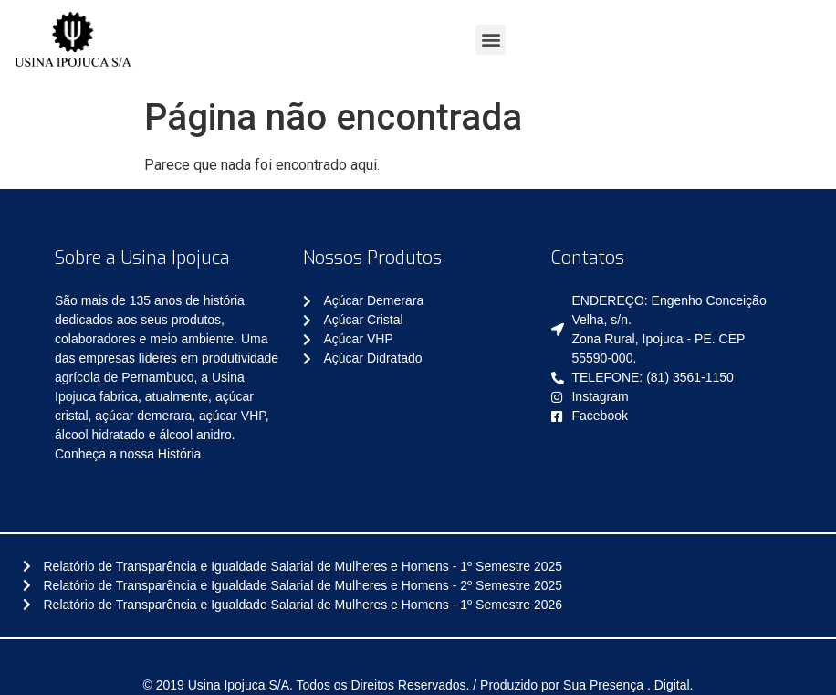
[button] (490, 40)
